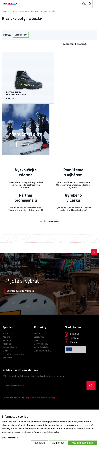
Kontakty (7, 357)
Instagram (72, 334)
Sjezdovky (39, 337)
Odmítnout (58, 442)
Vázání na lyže (41, 347)
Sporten (8, 327)
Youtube (71, 342)
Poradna (7, 343)
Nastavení (40, 442)
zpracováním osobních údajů (41, 397)
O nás (5, 350)
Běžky (37, 333)
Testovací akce (10, 347)
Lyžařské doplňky (42, 350)
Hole (36, 340)
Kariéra (6, 337)
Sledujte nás (73, 327)
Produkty (7, 333)
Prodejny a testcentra (13, 354)
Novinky (7, 340)
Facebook (72, 338)
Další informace (10, 437)
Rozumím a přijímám (82, 442)
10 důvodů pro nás (49, 221)
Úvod (4, 11)
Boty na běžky (41, 343)
